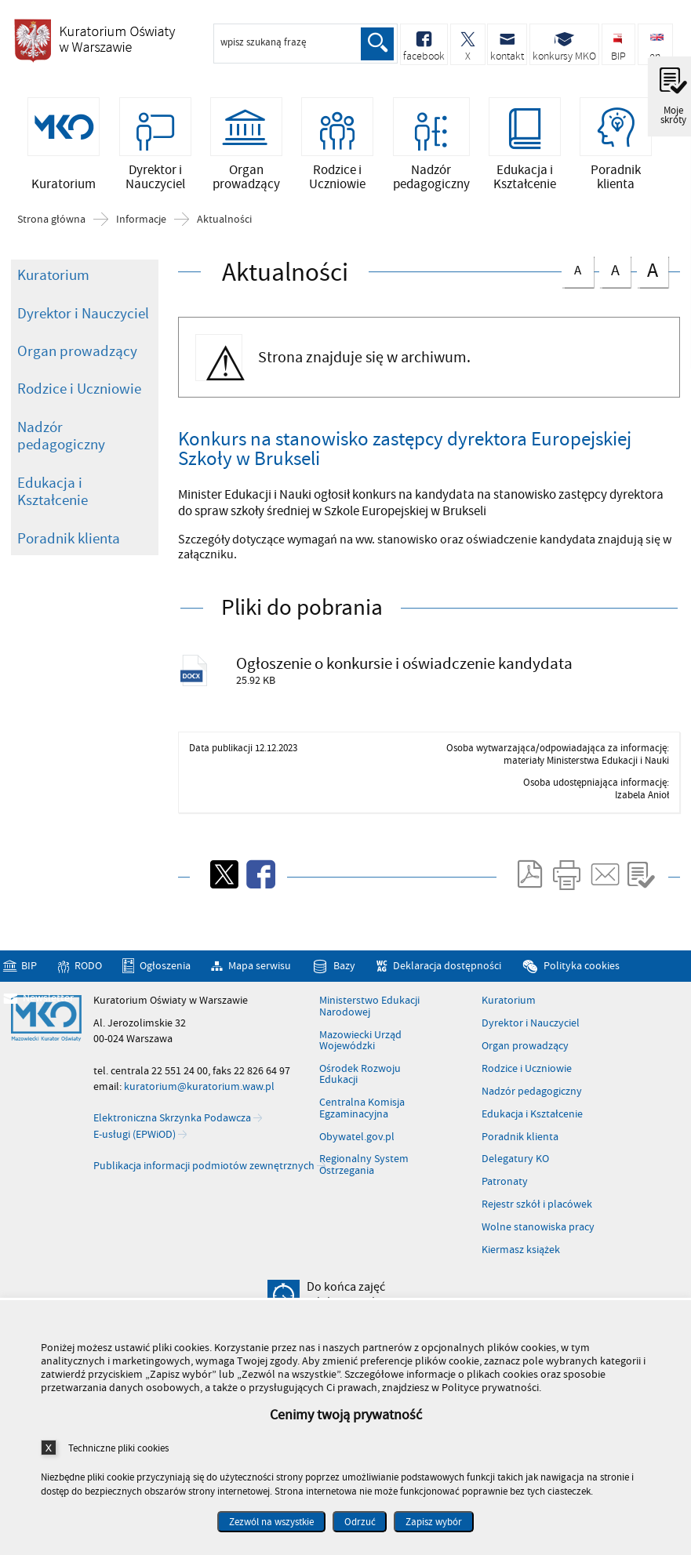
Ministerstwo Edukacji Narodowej (369, 1008)
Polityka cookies (582, 967)
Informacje (141, 220)
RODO (88, 967)
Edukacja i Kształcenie (52, 492)
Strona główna (51, 220)
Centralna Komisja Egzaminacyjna (362, 1110)
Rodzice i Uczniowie (79, 389)
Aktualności (224, 220)
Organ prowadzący (77, 352)
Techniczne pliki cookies (118, 1448)
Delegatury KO (515, 1160)
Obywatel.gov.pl (357, 1137)
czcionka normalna (577, 268)
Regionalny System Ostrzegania (364, 1166)
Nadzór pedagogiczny (61, 437)
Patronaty (505, 1183)
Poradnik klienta (68, 539)
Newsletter (48, 999)
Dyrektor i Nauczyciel (83, 313)
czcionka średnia (615, 269)
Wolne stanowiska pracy (538, 1228)
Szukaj (377, 43)
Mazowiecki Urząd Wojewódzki (360, 1041)
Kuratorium (53, 276)
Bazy (344, 967)
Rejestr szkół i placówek (537, 1206)
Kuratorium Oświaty (94, 46)
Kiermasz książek (521, 1251)
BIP (29, 967)
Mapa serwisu (259, 967)
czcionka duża (652, 270)
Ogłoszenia (165, 967)
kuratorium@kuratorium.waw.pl (199, 1088)
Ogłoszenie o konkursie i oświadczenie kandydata (405, 664)
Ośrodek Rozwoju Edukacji (360, 1076)
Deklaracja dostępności (447, 967)
